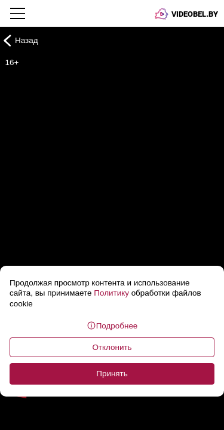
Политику (111, 292)
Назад (19, 40)
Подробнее (112, 325)
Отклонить (111, 347)
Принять (112, 373)
